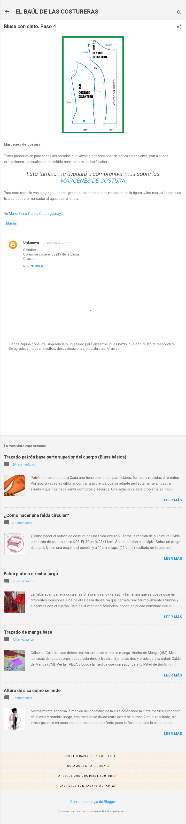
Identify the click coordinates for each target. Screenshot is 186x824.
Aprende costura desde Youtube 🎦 (122, 776)
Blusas (11, 223)
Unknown (31, 243)
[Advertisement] (93, 393)
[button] (179, 27)
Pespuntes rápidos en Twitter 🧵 (123, 756)
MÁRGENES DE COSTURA (93, 180)
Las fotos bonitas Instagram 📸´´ (123, 786)
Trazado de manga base (28, 632)
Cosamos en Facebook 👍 (126, 766)
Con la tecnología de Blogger (93, 802)
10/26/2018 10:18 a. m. (56, 243)
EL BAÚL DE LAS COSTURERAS (57, 11)
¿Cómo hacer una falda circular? (36, 515)
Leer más (173, 500)
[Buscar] (179, 13)
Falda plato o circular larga (31, 573)
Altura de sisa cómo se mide (32, 690)
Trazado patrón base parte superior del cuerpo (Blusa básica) (65, 456)
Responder (33, 266)
